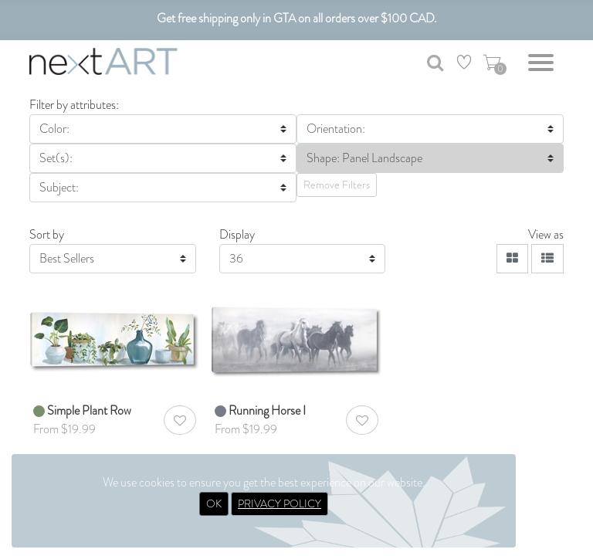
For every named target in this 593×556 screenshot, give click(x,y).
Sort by (46, 234)
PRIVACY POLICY (279, 503)
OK (214, 503)
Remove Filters (336, 184)
